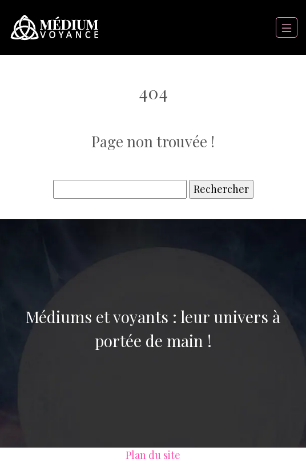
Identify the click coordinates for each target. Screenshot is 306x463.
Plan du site (153, 455)
